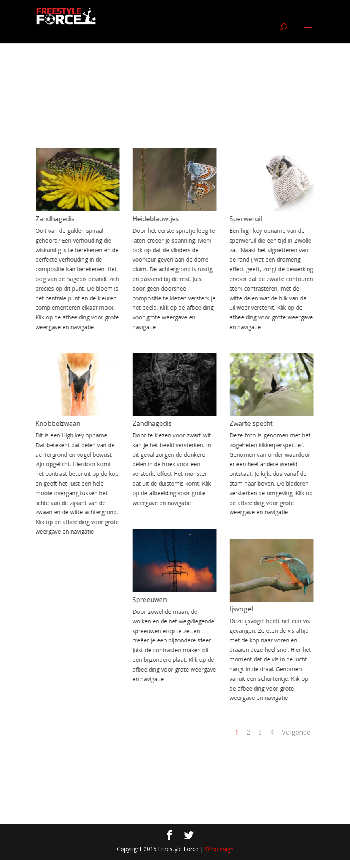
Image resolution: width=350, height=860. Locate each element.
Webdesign (219, 849)
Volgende (296, 732)
